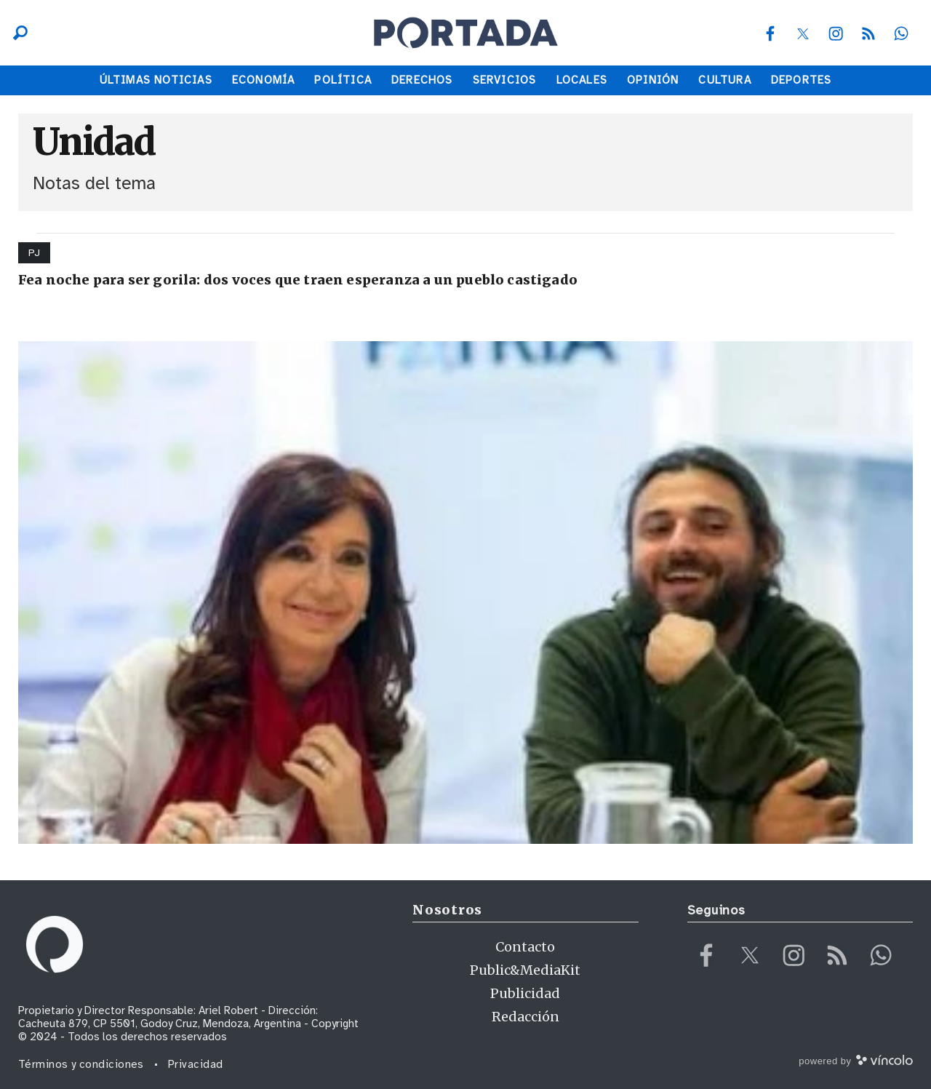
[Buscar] (17, 32)
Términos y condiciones (81, 1064)
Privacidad (195, 1064)
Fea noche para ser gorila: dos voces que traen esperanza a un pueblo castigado (298, 279)
